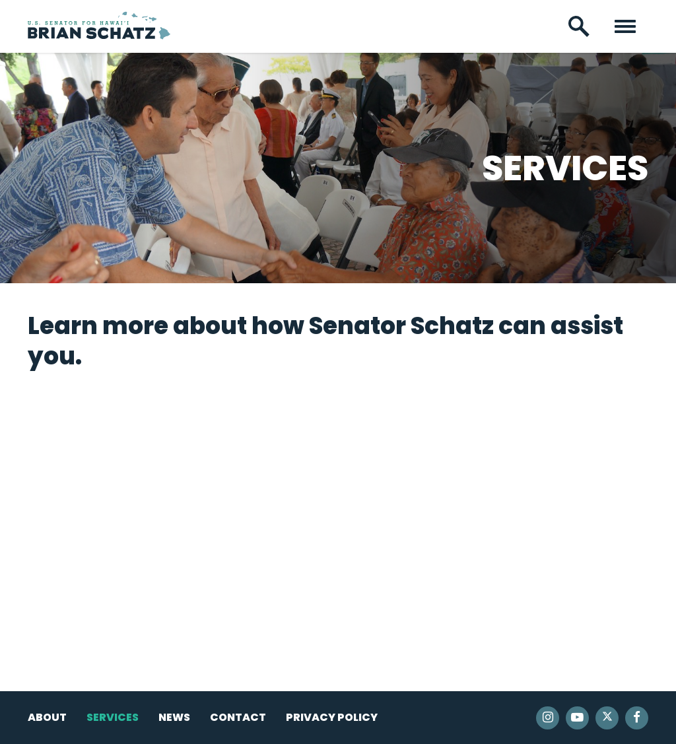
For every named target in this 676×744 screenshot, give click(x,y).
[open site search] (579, 26)
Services (112, 717)
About (47, 717)
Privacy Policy (332, 717)
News (174, 717)
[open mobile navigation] (625, 26)
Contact (238, 717)
